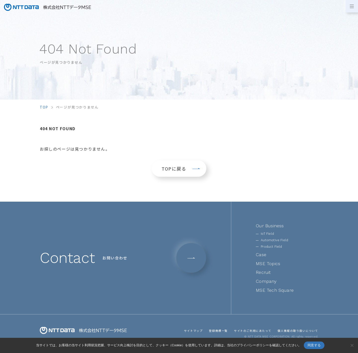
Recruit (263, 272)
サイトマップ (193, 331)
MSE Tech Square (275, 290)
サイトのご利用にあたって (252, 331)
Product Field (271, 246)
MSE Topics (268, 263)
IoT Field (267, 233)
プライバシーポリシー (253, 345)
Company (266, 281)
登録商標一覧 (218, 331)
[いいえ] (351, 345)
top (44, 107)
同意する (314, 345)
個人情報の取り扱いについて (297, 331)
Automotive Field (274, 240)
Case (261, 254)
